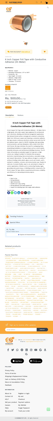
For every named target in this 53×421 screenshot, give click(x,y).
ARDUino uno (37, 308)
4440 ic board (26, 304)
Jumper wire (27, 310)
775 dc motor (32, 272)
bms (14, 274)
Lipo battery (24, 302)
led (33, 264)
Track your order (24, 411)
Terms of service (10, 373)
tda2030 (8, 316)
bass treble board (34, 280)
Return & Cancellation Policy (14, 382)
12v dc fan (21, 282)
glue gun (44, 310)
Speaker (7, 258)
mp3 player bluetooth (28, 294)
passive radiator (40, 312)
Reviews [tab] (20, 115)
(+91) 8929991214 (28, 339)
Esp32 (35, 298)
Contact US (9, 396)
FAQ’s (7, 408)
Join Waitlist (8, 107)
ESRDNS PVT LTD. (21, 418)
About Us (8, 393)
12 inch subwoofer (34, 266)
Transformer (34, 292)
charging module (33, 276)
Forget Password (23, 408)
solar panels (42, 270)
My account (9, 411)
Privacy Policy (9, 370)
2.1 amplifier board (19, 266)
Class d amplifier (37, 260)
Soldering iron (11, 260)
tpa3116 (28, 298)
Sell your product (11, 402)
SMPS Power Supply (19, 290)
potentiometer (17, 278)
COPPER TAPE (8, 56)
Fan (35, 284)
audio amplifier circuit (27, 268)
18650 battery (23, 270)
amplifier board (24, 260)
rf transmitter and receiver (15, 300)
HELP (7, 399)
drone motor (37, 304)
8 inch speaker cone (34, 290)
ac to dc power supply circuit (15, 272)
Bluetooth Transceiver (13, 312)
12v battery (20, 298)
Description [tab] (9, 115)
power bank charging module (15, 262)
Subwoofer (43, 258)
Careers (7, 405)
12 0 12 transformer (27, 296)
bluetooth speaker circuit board (17, 292)
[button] (37, 2)
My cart (20, 396)
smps (7, 304)
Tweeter (44, 292)
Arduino (35, 310)
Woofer (32, 270)
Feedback (8, 385)
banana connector (40, 306)
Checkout (21, 399)
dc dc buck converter (13, 284)
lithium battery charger (21, 264)
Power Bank (17, 310)
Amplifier (39, 264)
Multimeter (41, 268)
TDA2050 (37, 314)
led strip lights (11, 270)
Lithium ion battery (37, 302)
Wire (19, 274)
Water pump (10, 288)
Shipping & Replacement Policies (16, 376)
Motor (23, 280)
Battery (8, 266)
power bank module (19, 276)
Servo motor (28, 312)
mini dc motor (27, 284)
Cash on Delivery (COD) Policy (15, 379)
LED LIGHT (19, 288)
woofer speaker (23, 286)
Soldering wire (26, 308)
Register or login (23, 393)
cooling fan (15, 304)
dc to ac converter (12, 308)
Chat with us (25, 51)
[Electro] (13, 2)
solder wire (16, 314)
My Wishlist (22, 405)
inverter (42, 298)
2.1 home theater (32, 262)
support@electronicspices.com (34, 341)
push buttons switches (35, 300)
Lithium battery (32, 258)
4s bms (15, 316)
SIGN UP (42, 329)
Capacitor (14, 302)
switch (27, 278)
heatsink (28, 306)
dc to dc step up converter (36, 282)
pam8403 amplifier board (39, 286)
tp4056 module (28, 314)
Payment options (24, 402)
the (17, 294)
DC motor (27, 274)
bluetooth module (18, 258)
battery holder (30, 288)
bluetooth (10, 294)
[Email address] (21, 329)
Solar (13, 286)
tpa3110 (8, 314)
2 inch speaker (18, 306)
